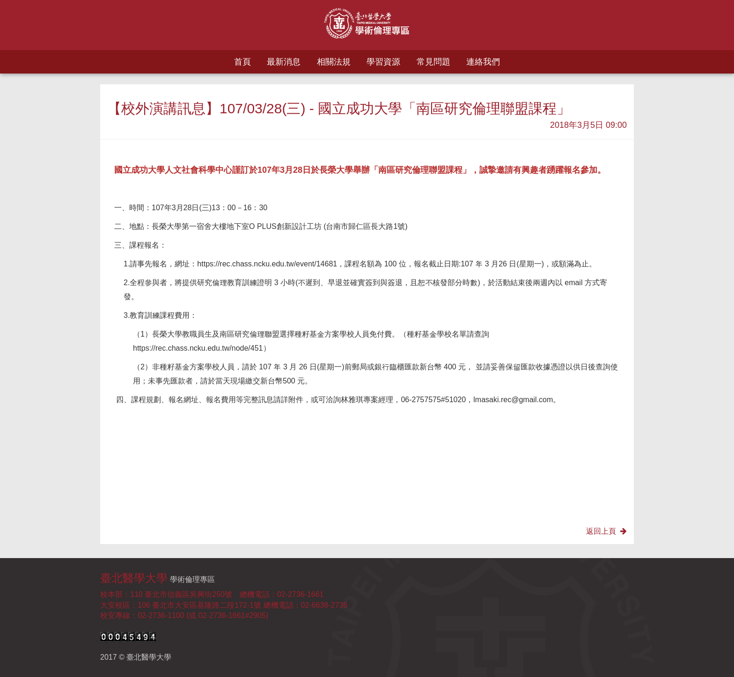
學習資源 (383, 61)
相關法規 (334, 61)
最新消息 (284, 61)
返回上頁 (606, 531)
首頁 (242, 61)
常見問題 (433, 61)
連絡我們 (483, 61)
